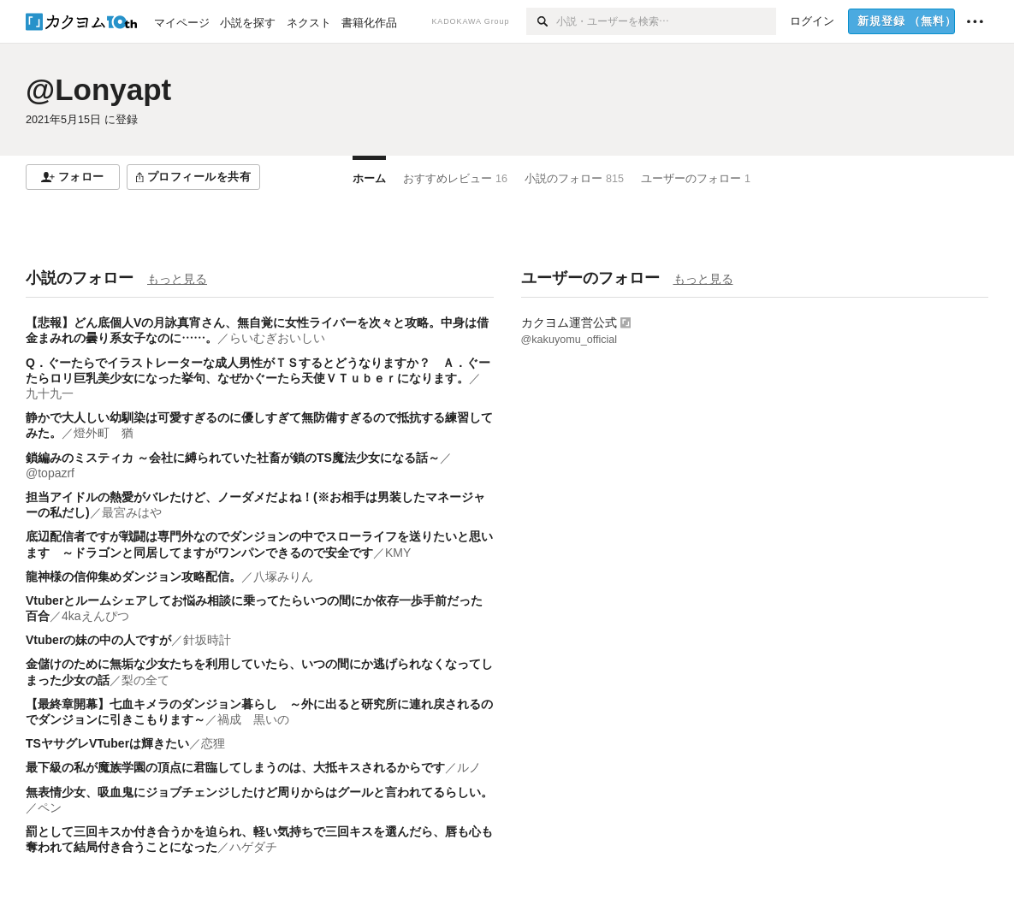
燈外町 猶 (103, 433)
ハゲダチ (253, 847)
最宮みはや (132, 512)
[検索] (541, 21)
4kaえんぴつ (95, 616)
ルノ (469, 767)
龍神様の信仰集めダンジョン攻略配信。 (133, 576)
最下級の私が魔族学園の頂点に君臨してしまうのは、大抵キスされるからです (235, 767)
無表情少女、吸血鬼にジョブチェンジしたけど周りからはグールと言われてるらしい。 (259, 792)
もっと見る (177, 279)
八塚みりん (283, 576)
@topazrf (50, 473)
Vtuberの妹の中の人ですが (98, 640)
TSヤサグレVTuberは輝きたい (107, 743)
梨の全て (145, 680)
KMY (398, 552)
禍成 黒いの (253, 719)
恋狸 (213, 743)
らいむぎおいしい (277, 338)
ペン (50, 807)
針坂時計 (207, 640)
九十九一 (50, 393)
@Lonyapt (98, 89)
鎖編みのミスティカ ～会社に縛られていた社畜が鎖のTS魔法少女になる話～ (233, 457)
